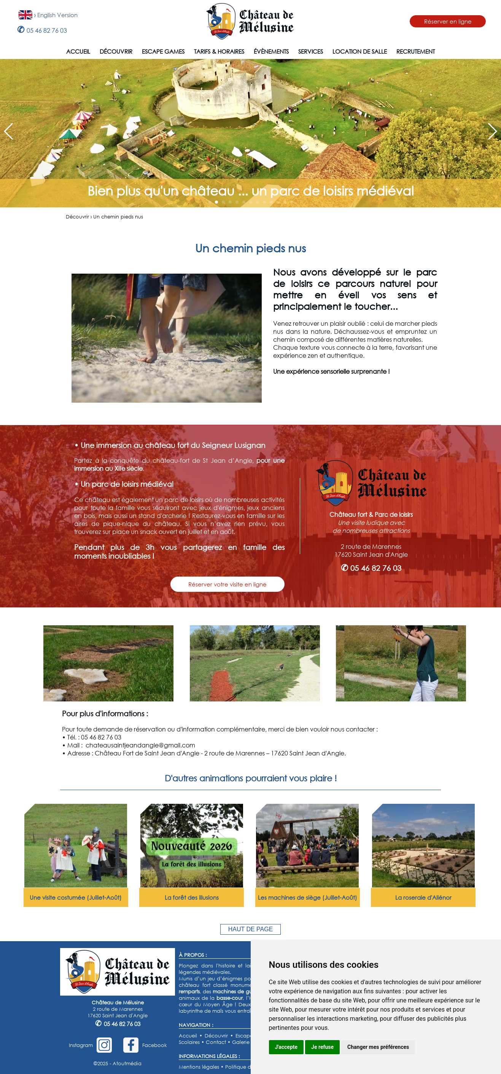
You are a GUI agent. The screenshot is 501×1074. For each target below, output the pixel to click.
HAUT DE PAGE (250, 929)
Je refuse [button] (322, 1047)
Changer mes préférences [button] (378, 1047)
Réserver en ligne (448, 21)
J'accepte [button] (286, 1047)
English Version (57, 15)
